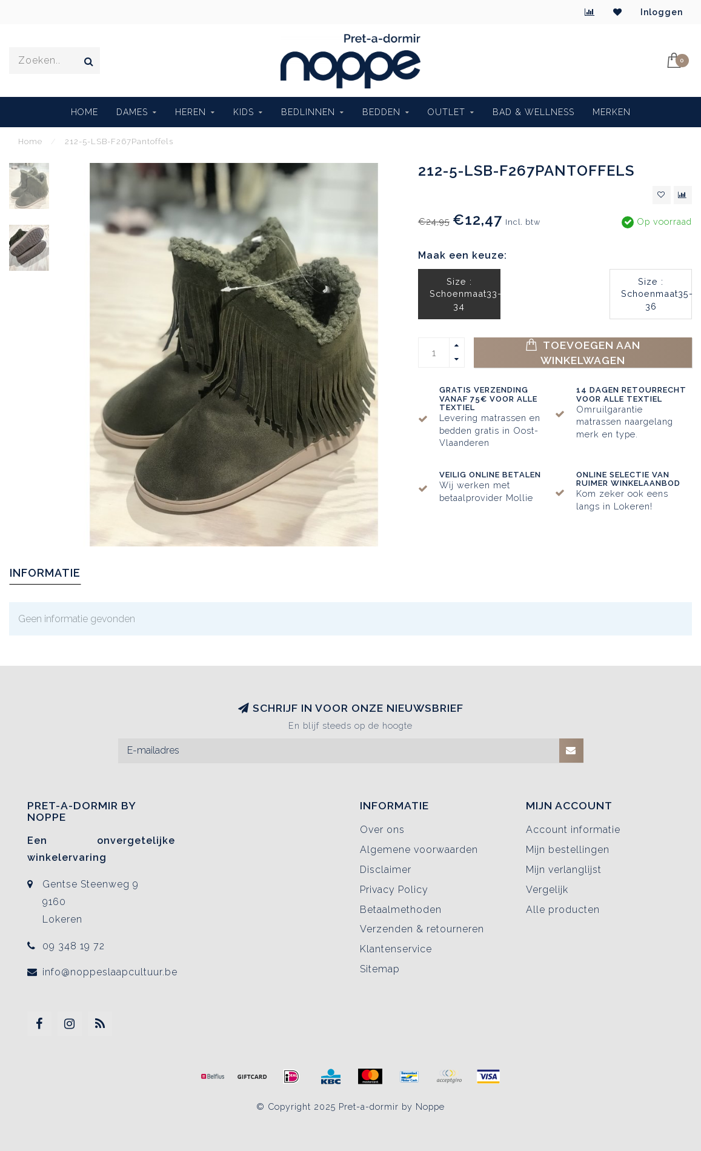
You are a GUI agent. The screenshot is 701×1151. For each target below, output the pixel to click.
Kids (243, 112)
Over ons (382, 829)
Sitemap (380, 969)
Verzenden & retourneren (422, 929)
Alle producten (563, 909)
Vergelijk (547, 889)
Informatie (45, 572)
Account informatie (573, 829)
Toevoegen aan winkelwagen (582, 353)
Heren (190, 112)
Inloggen (661, 12)
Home (84, 112)
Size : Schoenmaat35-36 (656, 293)
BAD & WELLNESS (533, 112)
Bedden (381, 112)
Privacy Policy (394, 889)
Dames (132, 112)
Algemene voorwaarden (419, 849)
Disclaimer (385, 869)
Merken (612, 112)
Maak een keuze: (462, 255)
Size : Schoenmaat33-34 (465, 293)
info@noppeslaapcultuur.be (110, 972)
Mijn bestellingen (568, 849)
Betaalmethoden (401, 909)
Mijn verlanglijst (564, 869)
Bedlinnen (308, 112)
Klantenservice (396, 949)
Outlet (446, 112)
